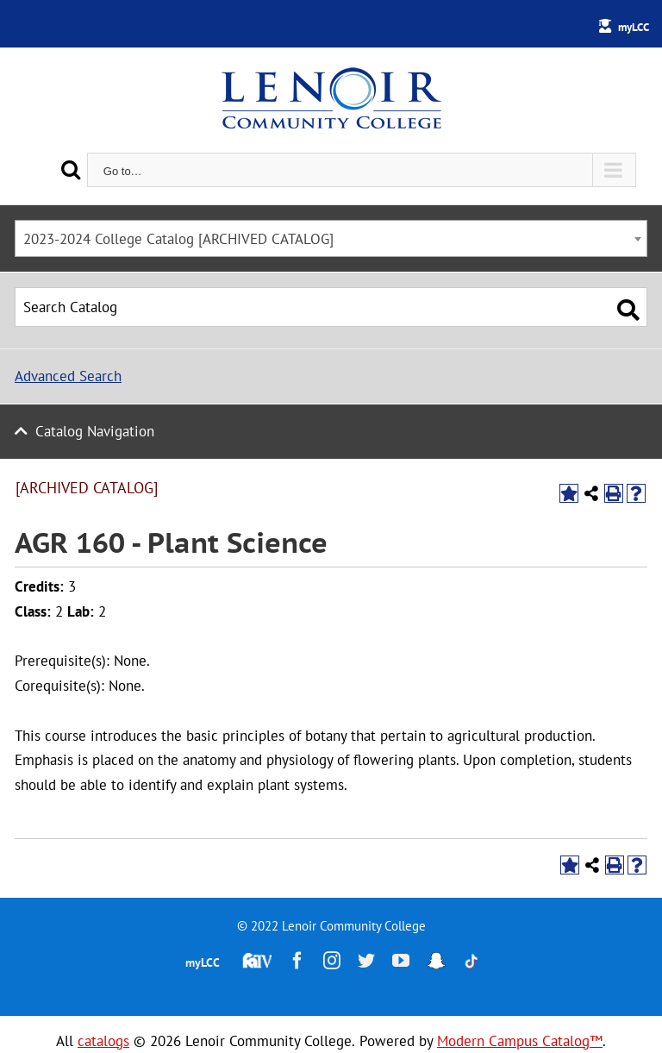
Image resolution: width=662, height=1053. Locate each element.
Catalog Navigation (94, 431)
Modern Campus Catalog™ (520, 1040)
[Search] (70, 169)
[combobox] (331, 238)
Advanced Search (68, 376)
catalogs (103, 1040)
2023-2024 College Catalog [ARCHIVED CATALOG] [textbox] (178, 238)
